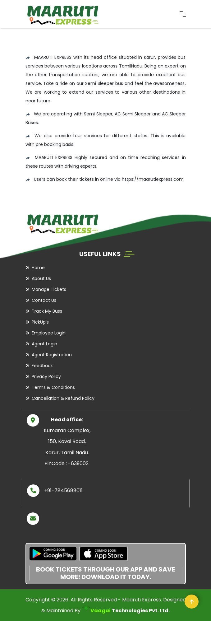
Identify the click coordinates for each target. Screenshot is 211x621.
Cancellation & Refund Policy (63, 398)
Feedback (42, 365)
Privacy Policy (46, 376)
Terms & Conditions (53, 387)
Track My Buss (47, 311)
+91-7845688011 (63, 490)
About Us (41, 278)
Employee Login (49, 333)
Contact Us (44, 300)
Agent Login (44, 344)
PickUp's (40, 322)
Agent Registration (52, 355)
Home (38, 267)
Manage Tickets (49, 289)
